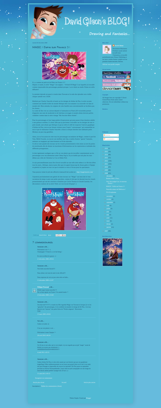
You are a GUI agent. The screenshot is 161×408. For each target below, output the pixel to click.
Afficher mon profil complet (111, 64)
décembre (110, 176)
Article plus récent (38, 382)
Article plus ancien (89, 382)
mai (108, 215)
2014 (106, 154)
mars (108, 221)
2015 (106, 151)
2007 (106, 231)
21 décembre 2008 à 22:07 (45, 280)
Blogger (88, 398)
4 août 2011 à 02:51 (43, 352)
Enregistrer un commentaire (43, 378)
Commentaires (109, 139)
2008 (106, 173)
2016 (106, 148)
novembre (110, 196)
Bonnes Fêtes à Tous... (113, 178)
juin (108, 211)
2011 (106, 164)
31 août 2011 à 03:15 (43, 373)
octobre (109, 199)
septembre (110, 202)
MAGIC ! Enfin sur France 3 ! (115, 186)
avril (108, 218)
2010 (106, 167)
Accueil (64, 382)
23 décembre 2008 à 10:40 (45, 295)
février (109, 224)
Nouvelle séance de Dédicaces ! (116, 189)
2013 (106, 158)
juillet (108, 208)
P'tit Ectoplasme (111, 192)
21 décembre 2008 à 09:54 (45, 259)
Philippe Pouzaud (43, 287)
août (108, 205)
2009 (106, 170)
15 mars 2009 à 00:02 (44, 314)
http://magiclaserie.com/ (85, 172)
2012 (106, 161)
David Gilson (119, 46)
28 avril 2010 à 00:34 (43, 335)
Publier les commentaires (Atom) (51, 386)
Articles (107, 135)
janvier (109, 227)
